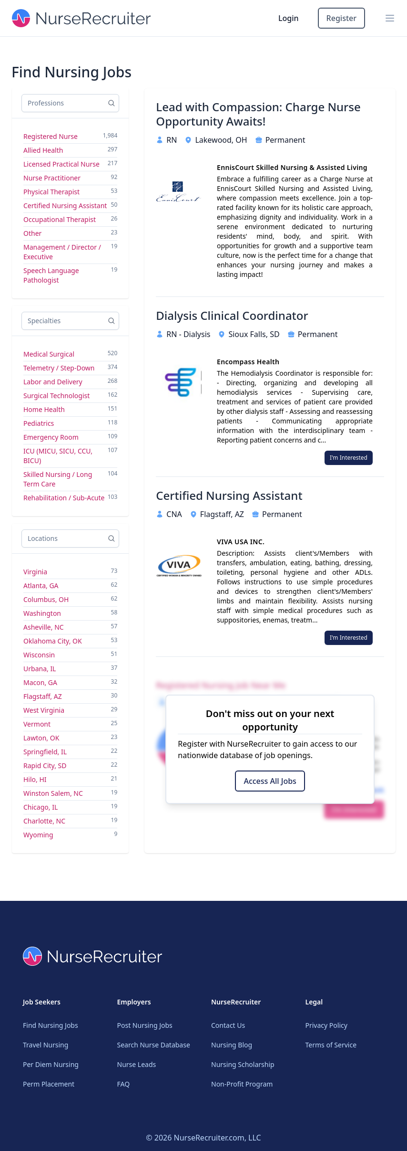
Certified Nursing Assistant (229, 495)
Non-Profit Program (242, 1083)
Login (288, 18)
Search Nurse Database (153, 1044)
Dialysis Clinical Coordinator (232, 315)
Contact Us (228, 1025)
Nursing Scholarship (243, 1064)
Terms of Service (331, 1044)
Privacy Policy (326, 1025)
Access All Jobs (270, 781)
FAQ (123, 1083)
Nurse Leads (136, 1064)
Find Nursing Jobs (50, 1025)
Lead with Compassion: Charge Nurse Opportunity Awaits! (258, 114)
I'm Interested (348, 458)
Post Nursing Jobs (145, 1025)
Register (341, 18)
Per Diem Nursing (51, 1064)
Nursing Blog (231, 1044)
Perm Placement (48, 1083)
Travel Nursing (45, 1044)
